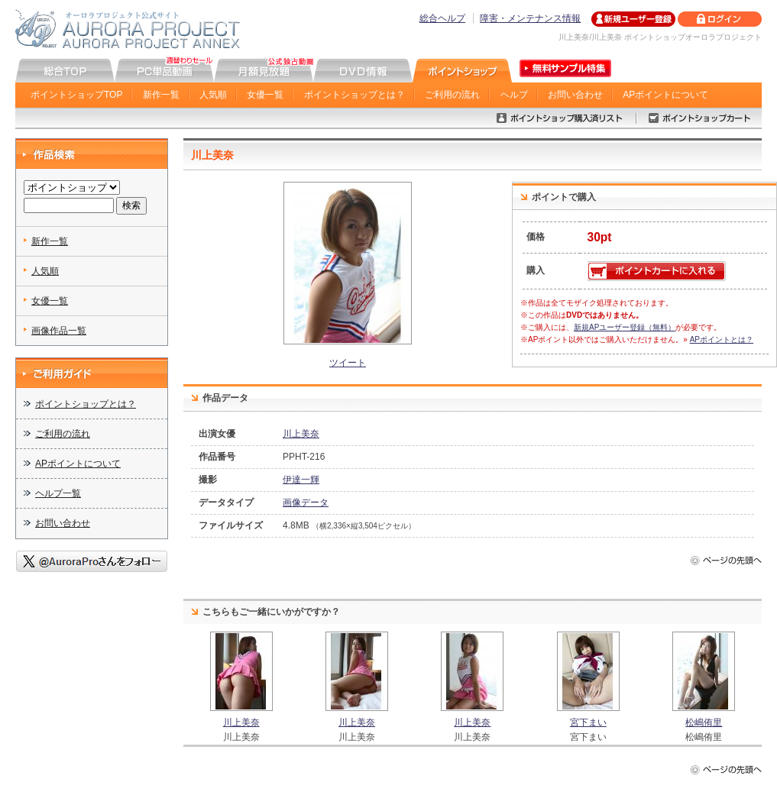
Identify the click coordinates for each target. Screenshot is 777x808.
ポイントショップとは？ (354, 94)
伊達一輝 (301, 479)
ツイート (347, 362)
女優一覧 (265, 94)
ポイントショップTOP (76, 94)
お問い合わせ (575, 94)
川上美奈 (301, 433)
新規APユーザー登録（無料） (624, 327)
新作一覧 (161, 94)
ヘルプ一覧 (58, 493)
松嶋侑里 (703, 722)
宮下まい (588, 722)
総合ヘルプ (442, 18)
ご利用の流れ (452, 94)
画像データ (306, 502)
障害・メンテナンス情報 (530, 18)
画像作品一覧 (58, 330)
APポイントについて (665, 94)
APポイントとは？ (721, 339)
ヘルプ (514, 94)
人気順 (213, 94)
